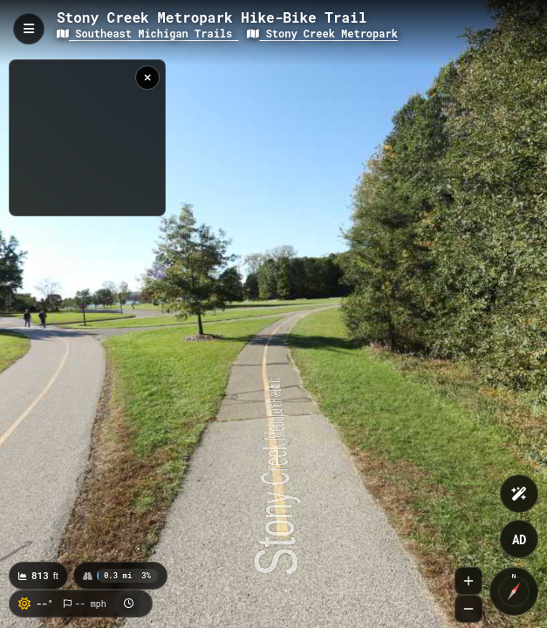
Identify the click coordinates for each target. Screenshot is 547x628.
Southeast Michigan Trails (147, 33)
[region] (87, 137)
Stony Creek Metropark (322, 33)
